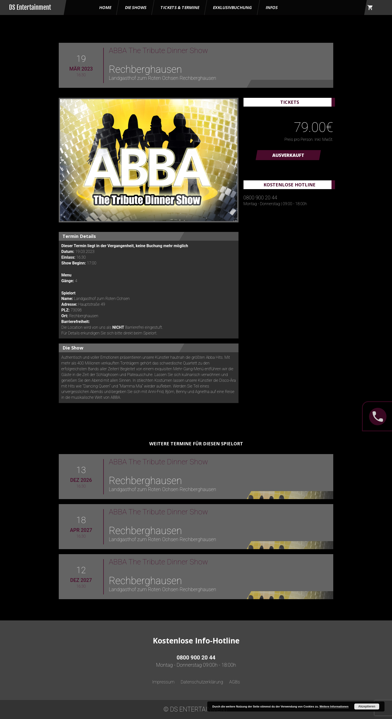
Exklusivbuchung (232, 7)
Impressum (163, 681)
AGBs (234, 681)
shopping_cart (370, 8)
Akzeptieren (366, 706)
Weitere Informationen (334, 706)
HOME (105, 7)
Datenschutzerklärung (201, 681)
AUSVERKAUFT (288, 155)
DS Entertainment (30, 7)
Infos (271, 7)
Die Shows (135, 7)
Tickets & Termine (180, 7)
